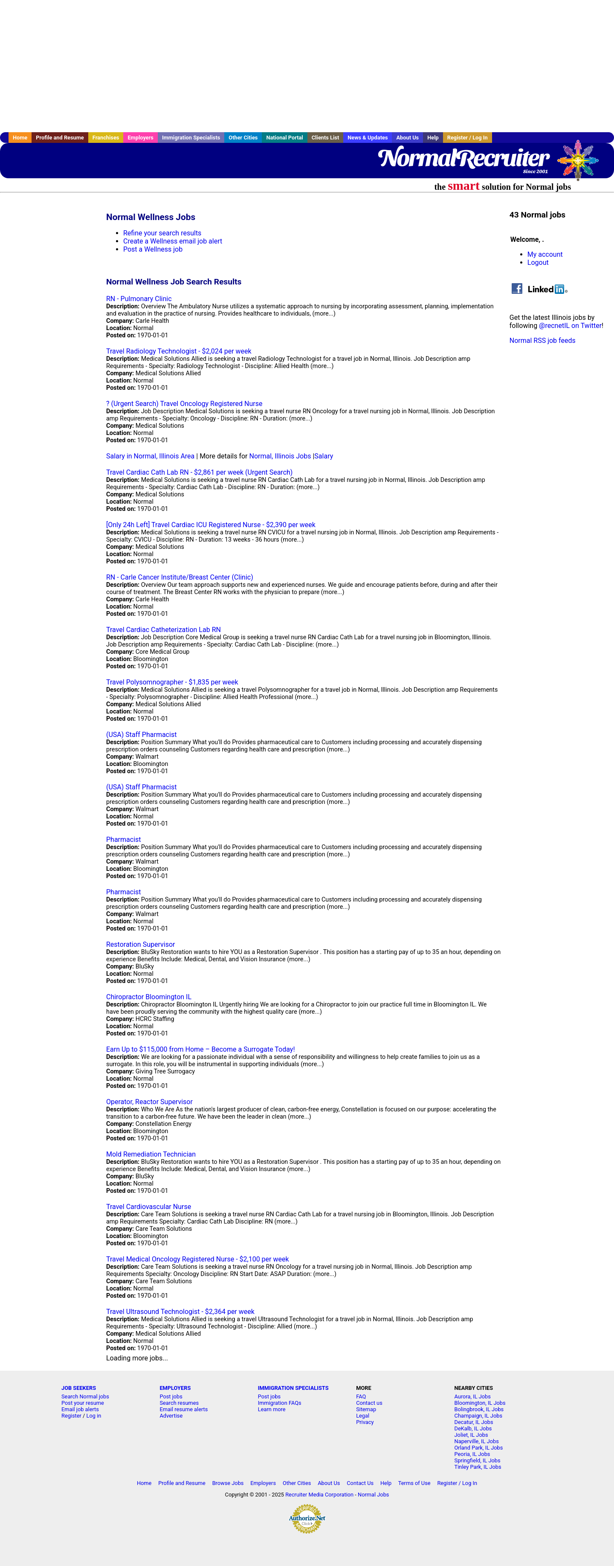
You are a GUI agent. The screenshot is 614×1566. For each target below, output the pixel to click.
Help (433, 137)
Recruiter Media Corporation (319, 1494)
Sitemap (366, 1409)
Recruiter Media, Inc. (582, 164)
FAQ (361, 1396)
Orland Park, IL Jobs (479, 1447)
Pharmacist (123, 839)
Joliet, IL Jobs (471, 1435)
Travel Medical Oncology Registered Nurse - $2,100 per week (197, 1259)
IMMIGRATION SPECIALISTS (293, 1388)
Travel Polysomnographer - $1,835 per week (172, 682)
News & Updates (368, 137)
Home (20, 137)
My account (545, 254)
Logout (538, 262)
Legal (362, 1415)
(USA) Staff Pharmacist (141, 735)
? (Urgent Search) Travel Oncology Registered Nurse (184, 404)
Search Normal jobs (85, 1396)
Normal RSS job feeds (543, 340)
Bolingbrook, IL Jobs (479, 1409)
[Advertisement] (307, 66)
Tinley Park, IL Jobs (478, 1467)
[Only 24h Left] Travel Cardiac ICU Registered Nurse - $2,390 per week (211, 525)
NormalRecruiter (462, 157)
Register (71, 1415)
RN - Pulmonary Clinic (139, 299)
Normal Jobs (373, 1494)
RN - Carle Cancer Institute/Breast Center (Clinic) (179, 577)
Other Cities (243, 137)
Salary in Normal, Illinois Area (150, 456)
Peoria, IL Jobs (472, 1454)
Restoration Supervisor (140, 944)
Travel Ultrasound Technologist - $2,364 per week (180, 1312)
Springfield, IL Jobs (478, 1460)
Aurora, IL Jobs (473, 1396)
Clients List (325, 137)
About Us (407, 137)
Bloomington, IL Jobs (480, 1403)
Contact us (369, 1403)
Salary (323, 456)
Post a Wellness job (152, 249)
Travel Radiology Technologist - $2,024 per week (179, 351)
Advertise (170, 1415)
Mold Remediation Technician (151, 1154)
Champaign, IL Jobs (478, 1415)
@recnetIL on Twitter (570, 326)
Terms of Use (414, 1483)
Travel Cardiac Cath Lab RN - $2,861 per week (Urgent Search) (199, 472)
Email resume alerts (183, 1409)
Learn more (272, 1409)
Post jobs (170, 1396)
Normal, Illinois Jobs (280, 456)
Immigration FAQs (279, 1403)
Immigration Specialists (191, 137)
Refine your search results (162, 233)
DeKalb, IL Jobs (473, 1428)
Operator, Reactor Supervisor (149, 1102)
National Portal (284, 137)
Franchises (106, 137)
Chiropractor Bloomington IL (148, 997)
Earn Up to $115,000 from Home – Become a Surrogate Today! (200, 1049)
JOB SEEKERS (78, 1388)
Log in (94, 1415)
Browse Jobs (228, 1483)
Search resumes (179, 1403)
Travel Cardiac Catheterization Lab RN (163, 630)
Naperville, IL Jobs (477, 1441)
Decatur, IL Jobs (474, 1422)
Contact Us (360, 1483)
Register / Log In (467, 137)
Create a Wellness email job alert (172, 241)
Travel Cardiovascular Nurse (148, 1207)
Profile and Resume (60, 137)
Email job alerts (80, 1409)
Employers (140, 137)
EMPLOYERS (175, 1388)
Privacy (365, 1422)
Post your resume (82, 1403)
